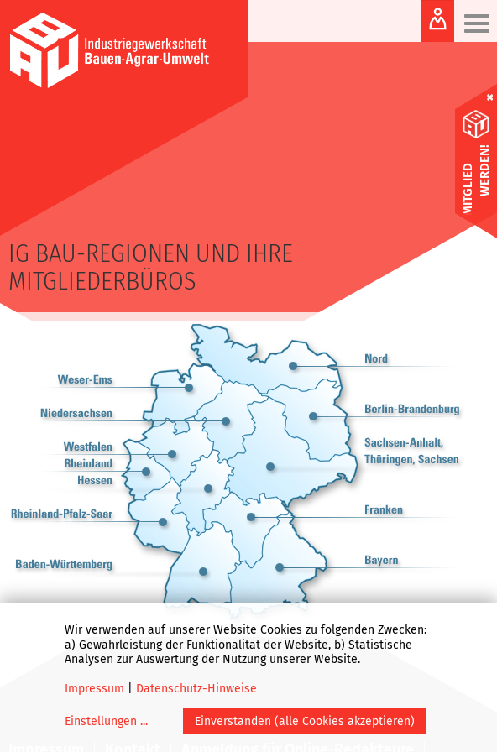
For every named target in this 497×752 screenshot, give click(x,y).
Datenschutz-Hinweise (196, 689)
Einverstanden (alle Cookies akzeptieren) (305, 721)
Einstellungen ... (106, 721)
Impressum (94, 689)
